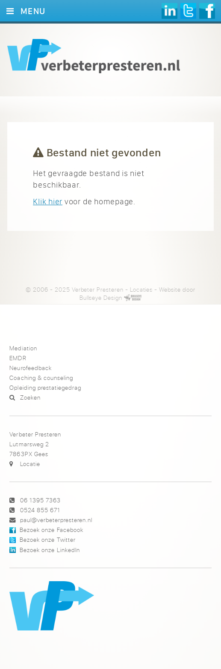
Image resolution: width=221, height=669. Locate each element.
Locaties (141, 289)
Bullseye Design (101, 298)
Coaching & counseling (41, 377)
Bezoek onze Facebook (51, 530)
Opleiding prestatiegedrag (45, 387)
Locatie (30, 464)
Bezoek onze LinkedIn (50, 550)
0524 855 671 (40, 510)
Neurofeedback (30, 368)
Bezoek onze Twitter (47, 539)
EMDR (17, 358)
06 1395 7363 (40, 500)
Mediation (23, 348)
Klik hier (47, 201)
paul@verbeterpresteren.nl (56, 520)
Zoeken (30, 397)
